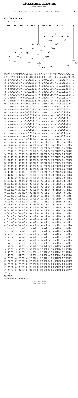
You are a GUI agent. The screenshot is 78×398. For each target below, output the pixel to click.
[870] (5, 130)
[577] (5, 110)
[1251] (5, 159)
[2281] (19, 240)
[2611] (45, 266)
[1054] (48, 142)
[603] (14, 112)
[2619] (5, 267)
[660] (52, 115)
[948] (39, 135)
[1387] (16, 169)
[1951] (63, 213)
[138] (39, 80)
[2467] (5, 255)
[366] (48, 95)
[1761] (63, 198)
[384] (33, 97)
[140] (45, 80)
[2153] (37, 230)
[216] (70, 85)
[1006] (12, 139)
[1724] (67, 195)
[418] (70, 98)
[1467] (30, 175)
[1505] (30, 178)
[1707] (5, 195)
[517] (27, 106)
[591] (48, 110)
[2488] (12, 257)
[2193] (45, 233)
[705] (52, 118)
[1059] (67, 142)
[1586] (48, 184)
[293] (30, 91)
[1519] (12, 180)
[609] (33, 112)
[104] (73, 77)
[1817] (59, 202)
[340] (36, 94)
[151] (8, 82)
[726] (48, 120)
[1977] (19, 216)
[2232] (48, 236)
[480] (52, 103)
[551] (63, 107)
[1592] (70, 184)
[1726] (5, 196)
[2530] (27, 260)
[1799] (63, 201)
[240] (5, 88)
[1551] (59, 181)
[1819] (67, 202)
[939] (11, 135)
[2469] (12, 255)
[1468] (34, 175)
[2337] (16, 245)
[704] (48, 118)
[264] (11, 89)
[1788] (23, 201)
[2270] (48, 239)
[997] (51, 138)
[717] (20, 120)
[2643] (23, 269)
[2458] (41, 254)
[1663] (52, 190)
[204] (33, 85)
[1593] (5, 186)
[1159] (16, 151)
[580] (14, 110)
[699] (33, 118)
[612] (42, 112)
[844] (64, 127)
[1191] (63, 153)
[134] (26, 80)
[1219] (27, 156)
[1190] (59, 153)
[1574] (5, 184)
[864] (57, 129)
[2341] (30, 245)
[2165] (12, 231)
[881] (39, 130)
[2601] (8, 266)
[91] (37, 77)
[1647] (63, 189)
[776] (63, 123)
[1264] (52, 159)
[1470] (41, 175)
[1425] (16, 172)
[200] (21, 85)
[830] (21, 127)
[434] (48, 100)
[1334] (30, 165)
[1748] (16, 198)
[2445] (63, 252)
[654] (33, 115)
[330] (5, 94)
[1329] (12, 165)
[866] (63, 129)
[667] (5, 117)
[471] (24, 103)
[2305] (37, 242)
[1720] (52, 195)
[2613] (52, 266)
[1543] (30, 181)
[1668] (70, 190)
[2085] (67, 224)
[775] (60, 123)
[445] (14, 101)
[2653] (59, 269)
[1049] (30, 142)
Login (63, 11)
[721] (32, 120)
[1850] (41, 205)
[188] (54, 83)
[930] (52, 133)
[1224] (45, 156)
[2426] (63, 251)
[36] (40, 74)
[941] (17, 135)
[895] (14, 132)
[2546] (16, 261)
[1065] (19, 144)
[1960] (27, 215)
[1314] (27, 163)
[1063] (12, 144)
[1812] (41, 202)
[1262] (45, 159)
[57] (22, 76)
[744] (33, 121)
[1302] (52, 162)
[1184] (37, 153)
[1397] (52, 169)
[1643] (48, 189)
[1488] (37, 177)
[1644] (52, 189)
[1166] (41, 151)
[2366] (52, 246)
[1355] (37, 166)
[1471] (45, 175)
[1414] (45, 171)
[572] (58, 109)
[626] (17, 114)
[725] (45, 120)
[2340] (27, 245)
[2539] (59, 260)
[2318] (16, 243)
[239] (73, 86)
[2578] (63, 263)
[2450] (12, 254)
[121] (55, 79)
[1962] (34, 215)
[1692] (19, 193)
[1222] (37, 156)
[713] (8, 120)
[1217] (19, 156)
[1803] (8, 202)
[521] (39, 106)
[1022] (70, 139)
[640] (60, 114)
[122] (58, 79)
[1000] (60, 138)
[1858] (70, 205)
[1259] (34, 159)
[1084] (19, 145)
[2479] (48, 255)
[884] (48, 130)
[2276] (70, 239)
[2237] (67, 236)
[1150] (52, 150)
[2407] (63, 249)
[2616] (63, 266)
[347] (58, 94)
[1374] (37, 168)
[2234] (56, 236)
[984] (11, 138)
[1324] (63, 163)
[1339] (48, 165)
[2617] (67, 266)
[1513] (59, 178)
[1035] (48, 141)
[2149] (23, 230)
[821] (63, 126)
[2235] (59, 236)
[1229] (63, 156)
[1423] (8, 172)
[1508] (41, 178)
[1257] (27, 159)
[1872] (52, 207)
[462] (66, 101)
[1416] (52, 171)
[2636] (67, 267)
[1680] (45, 192)
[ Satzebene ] (7, 276)
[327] (66, 92)
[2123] (67, 227)
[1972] (70, 215)
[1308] (5, 163)
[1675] (27, 192)
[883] (45, 130)
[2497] (45, 257)
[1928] (48, 212)
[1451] (41, 174)
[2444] (59, 252)
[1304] (59, 162)
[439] (64, 100)
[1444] (16, 174)
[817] (51, 126)
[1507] (37, 178)
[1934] (70, 212)
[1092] (48, 145)
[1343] (63, 165)
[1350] (19, 166)
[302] (58, 91)
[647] (11, 115)
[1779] (59, 199)
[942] (20, 135)
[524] (48, 106)
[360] (29, 95)
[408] (39, 98)
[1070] (37, 144)
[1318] (41, 163)
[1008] (19, 139)
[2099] (48, 225)
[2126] (8, 228)
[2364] (45, 246)
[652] (27, 115)
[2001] (37, 218)
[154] (18, 82)
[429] (33, 100)
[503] (54, 104)
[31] (27, 74)
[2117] (45, 227)
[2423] (52, 251)
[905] (45, 132)
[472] (27, 103)
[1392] (34, 169)
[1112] (52, 147)
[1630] (70, 187)
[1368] (16, 168)
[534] (11, 107)
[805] (14, 126)
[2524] (5, 260)
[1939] (19, 213)
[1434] (48, 172)
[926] (39, 133)
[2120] (56, 227)
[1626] (56, 187)
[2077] (37, 224)
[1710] (16, 195)
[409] (42, 98)
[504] (57, 104)
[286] (8, 91)
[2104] (67, 225)
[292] (27, 91)
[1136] (70, 148)
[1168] (48, 151)
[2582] (8, 264)
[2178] (59, 231)
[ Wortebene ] (7, 273)
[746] (39, 121)
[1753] (34, 198)
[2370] (67, 246)
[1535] (70, 180)
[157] (27, 82)
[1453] (48, 174)
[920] (21, 133)
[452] (36, 101)
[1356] (41, 166)
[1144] (30, 150)
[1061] (5, 144)
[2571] (37, 263)
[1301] (48, 162)
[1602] (37, 186)
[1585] (45, 184)
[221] (17, 86)
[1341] (56, 165)
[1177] (12, 153)
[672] (20, 117)
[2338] (19, 245)
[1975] (12, 216)
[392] (58, 97)
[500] (45, 104)
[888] (61, 130)
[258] (61, 88)
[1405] (12, 171)
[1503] (23, 178)
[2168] (23, 231)
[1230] (67, 156)
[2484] (67, 255)
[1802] (5, 202)
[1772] (34, 199)
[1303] (56, 162)
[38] (45, 74)
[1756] (45, 198)
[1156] (5, 151)
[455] (45, 101)
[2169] (27, 231)
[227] (36, 86)
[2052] (16, 222)
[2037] (30, 221)
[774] (57, 123)
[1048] (27, 142)
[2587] (27, 264)
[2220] (5, 236)
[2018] (30, 219)
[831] (24, 127)
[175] (14, 83)
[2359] (27, 246)
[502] (51, 104)
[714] (11, 120)
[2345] (45, 245)
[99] (57, 77)
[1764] (5, 199)
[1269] (70, 159)
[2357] (19, 246)
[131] (17, 80)
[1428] (27, 172)
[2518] (52, 258)
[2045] (59, 221)
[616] (55, 112)
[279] (57, 89)
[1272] (12, 160)
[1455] (56, 174)
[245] (21, 88)
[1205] (45, 154)
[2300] (19, 242)
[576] (70, 109)
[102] (66, 77)
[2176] (52, 231)
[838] (45, 127)
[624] (11, 114)
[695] (21, 118)
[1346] (5, 166)
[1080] (5, 145)
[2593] (48, 264)
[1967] (52, 215)
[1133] (59, 148)
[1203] (37, 154)
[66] (45, 76)
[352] (5, 95)
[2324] (37, 243)
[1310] (12, 163)
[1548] (48, 181)
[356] (17, 95)
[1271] (8, 160)
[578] (8, 110)
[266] (17, 89)
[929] (48, 133)
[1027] (19, 141)
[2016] (23, 219)
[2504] (70, 257)
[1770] (27, 199)
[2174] (45, 231)
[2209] (34, 234)
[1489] (41, 177)
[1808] (27, 202)
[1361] (59, 166)
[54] (14, 76)
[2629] (41, 267)
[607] (27, 112)
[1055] (52, 142)
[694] (18, 118)
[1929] (52, 212)
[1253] (12, 159)
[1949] (56, 213)
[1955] (8, 215)
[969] (33, 136)
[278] (54, 89)
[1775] (45, 199)
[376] (8, 97)
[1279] (37, 160)
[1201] (30, 154)
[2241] (12, 237)
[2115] (37, 227)
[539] (26, 107)
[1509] (45, 178)
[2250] (45, 237)
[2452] (19, 254)
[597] (66, 110)
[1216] (16, 156)
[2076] (34, 224)
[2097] (41, 225)
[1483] (19, 177)
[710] (67, 118)
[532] (5, 107)
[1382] (67, 168)
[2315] (5, 243)
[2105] (70, 225)
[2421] (45, 251)
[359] (26, 95)
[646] (8, 115)
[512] (11, 106)
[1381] (63, 168)
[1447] (27, 174)
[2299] (16, 242)
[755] (67, 121)
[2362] (37, 246)
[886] (55, 130)
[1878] (5, 208)
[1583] (37, 184)
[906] (48, 132)
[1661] (45, 190)
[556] (8, 109)
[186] (48, 83)
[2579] (67, 263)
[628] (23, 114)
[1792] (37, 201)
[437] (58, 100)
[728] (54, 120)
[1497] (70, 177)
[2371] (70, 246)
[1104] (23, 147)
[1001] (64, 138)
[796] (55, 124)
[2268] (41, 239)
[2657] (5, 270)
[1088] (34, 145)
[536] (17, 107)
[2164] (8, 231)
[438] (61, 100)
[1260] (37, 159)
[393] (61, 97)
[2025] (56, 219)
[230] (45, 86)
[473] (30, 103)
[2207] (27, 234)
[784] (18, 124)
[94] (45, 77)
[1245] (52, 157)
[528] (61, 106)
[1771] (30, 199)
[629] (26, 114)
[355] (14, 95)
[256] (55, 88)
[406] (32, 98)
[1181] (27, 153)
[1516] (70, 178)
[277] (51, 89)
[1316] (34, 163)
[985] (14, 138)
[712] (5, 120)
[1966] (48, 215)
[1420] (67, 171)
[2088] (8, 225)
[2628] (37, 267)
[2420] (41, 251)
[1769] (23, 199)
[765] (29, 123)
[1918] (12, 212)
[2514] (37, 258)
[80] (9, 77)
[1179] (19, 153)
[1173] (67, 151)
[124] (64, 79)
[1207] (52, 154)
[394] (64, 97)
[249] (33, 88)
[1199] (23, 154)
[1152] (59, 150)
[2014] (16, 219)
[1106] (30, 147)
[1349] (16, 166)
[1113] (56, 147)
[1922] (27, 212)
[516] (24, 106)
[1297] (34, 162)
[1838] (67, 204)
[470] (21, 103)
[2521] (63, 258)
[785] (21, 124)
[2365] (48, 246)
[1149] (48, 150)
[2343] (37, 245)
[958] (70, 135)
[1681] (48, 192)
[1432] (41, 172)
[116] (39, 79)
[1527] (41, 180)
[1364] (70, 166)
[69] (52, 76)
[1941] (27, 213)
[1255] (19, 159)
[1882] (19, 208)
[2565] (16, 263)
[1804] (12, 202)
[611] (39, 112)
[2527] (16, 260)
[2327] (48, 243)
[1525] (34, 180)
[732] (66, 120)
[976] (55, 136)
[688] (70, 117)
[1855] (59, 205)
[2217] (63, 234)
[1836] (59, 204)
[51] (7, 76)
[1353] (30, 166)
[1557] (12, 183)
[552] (66, 107)
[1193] (70, 153)
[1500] (12, 178)
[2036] (27, 221)
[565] (36, 109)
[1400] (63, 169)
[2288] (45, 240)
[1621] (37, 187)
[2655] (67, 269)
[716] (17, 120)
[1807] (23, 202)
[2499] (52, 257)
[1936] (8, 213)
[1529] (48, 180)
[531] (70, 106)
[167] (58, 82)
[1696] (34, 193)
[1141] (19, 150)
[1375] (41, 168)
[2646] (34, 269)
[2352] (70, 245)
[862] (51, 129)
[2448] (5, 254)
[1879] (8, 208)
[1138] (8, 150)
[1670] (8, 192)
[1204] (41, 154)
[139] (42, 80)
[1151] (56, 150)
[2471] (19, 255)
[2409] (70, 249)
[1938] (16, 213)
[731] (63, 120)
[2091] (19, 225)
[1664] (56, 190)
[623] (8, 114)
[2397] (27, 249)
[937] (5, 135)
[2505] (5, 258)
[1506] (34, 178)
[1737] (45, 196)
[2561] (70, 261)
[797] (58, 124)
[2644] (27, 269)
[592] (51, 110)
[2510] (23, 258)
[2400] (37, 249)
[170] (67, 82)
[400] (14, 98)
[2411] (8, 251)
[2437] (34, 252)
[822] (66, 126)
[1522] (23, 180)
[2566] (19, 263)
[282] (66, 89)
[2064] (59, 222)
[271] (32, 89)
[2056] (30, 222)
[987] (20, 138)
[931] (55, 133)
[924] (33, 133)
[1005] (8, 139)
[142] (51, 80)
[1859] (5, 207)
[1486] (30, 177)
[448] (23, 101)
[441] (70, 100)
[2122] (63, 227)
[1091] (45, 145)
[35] (37, 74)
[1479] (5, 177)
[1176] (8, 153)
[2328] (52, 243)
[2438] (37, 252)
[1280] (41, 160)
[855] (29, 129)
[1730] (19, 196)
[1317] (37, 163)
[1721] (56, 195)
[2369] (63, 246)
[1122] (19, 148)
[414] (57, 98)
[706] (55, 118)
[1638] (30, 189)
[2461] (52, 254)
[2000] (34, 218)
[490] (14, 104)
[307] (5, 92)
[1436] (56, 172)
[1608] (59, 186)
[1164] (34, 151)
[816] (48, 126)
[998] (54, 138)
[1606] (52, 186)
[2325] (41, 243)
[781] (8, 124)
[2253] (56, 237)
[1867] (34, 207)
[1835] (56, 204)
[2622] (16, 267)
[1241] (37, 157)
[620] (67, 112)
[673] (23, 117)
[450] (29, 101)
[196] (8, 85)
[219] (11, 86)
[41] (52, 74)
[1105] (27, 147)
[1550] (56, 181)
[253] (45, 88)
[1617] (23, 187)
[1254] (16, 159)
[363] (39, 95)
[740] (21, 121)
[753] (61, 121)
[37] (42, 74)
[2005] (52, 218)
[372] (66, 95)
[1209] (59, 154)
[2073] (23, 224)
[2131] (27, 228)
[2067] (70, 222)
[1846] (27, 205)
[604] (18, 112)
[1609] (63, 186)
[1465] (23, 175)
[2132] (30, 228)
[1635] (19, 189)
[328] (70, 92)
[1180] (23, 153)
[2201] (5, 234)
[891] (70, 130)
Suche (25, 11)
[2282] (23, 240)
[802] (5, 126)
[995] (45, 138)
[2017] (27, 219)
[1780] (63, 199)
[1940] (23, 213)
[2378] (27, 248)
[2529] (23, 260)
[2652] (56, 269)
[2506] (8, 258)
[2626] (30, 267)
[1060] (70, 142)
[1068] (30, 144)
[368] (54, 95)
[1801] (70, 201)
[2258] (5, 239)
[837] (42, 127)
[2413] (16, 251)
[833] (30, 127)
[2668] (45, 270)
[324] (57, 92)
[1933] (67, 212)
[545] (45, 107)
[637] (51, 114)
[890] (67, 130)
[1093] (52, 145)
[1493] (56, 177)
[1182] (30, 153)
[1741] (59, 196)
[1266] (59, 159)
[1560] (23, 183)
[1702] (56, 193)
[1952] (67, 213)
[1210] (63, 154)
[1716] (37, 195)
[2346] (48, 245)
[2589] (34, 264)
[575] (67, 109)
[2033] (16, 221)
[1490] (45, 177)
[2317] (12, 243)
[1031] (34, 141)
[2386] (56, 248)
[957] (66, 135)
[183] (39, 83)
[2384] (48, 248)
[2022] (45, 219)
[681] (48, 117)
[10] (43, 73)
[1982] (37, 216)
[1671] (12, 192)
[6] (35, 73)
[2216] (59, 234)
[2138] (52, 228)
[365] (45, 95)
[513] (14, 106)
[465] (5, 103)
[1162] (27, 151)
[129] (11, 80)
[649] (18, 115)
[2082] (56, 224)
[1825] (19, 204)
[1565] (41, 183)
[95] (47, 77)
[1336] (37, 165)
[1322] (56, 163)
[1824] (16, 204)
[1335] (34, 165)
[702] (42, 118)
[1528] (45, 180)
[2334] (5, 245)
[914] (73, 132)
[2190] (34, 233)
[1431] (37, 172)
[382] (27, 97)
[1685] (63, 192)
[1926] (41, 212)
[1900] (16, 210)
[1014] (41, 139)
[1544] (34, 181)
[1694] (27, 193)
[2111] (23, 227)
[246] (24, 88)
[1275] (23, 160)
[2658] (8, 270)
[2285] (34, 240)
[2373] (8, 248)
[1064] (16, 144)
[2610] (41, 266)
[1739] (52, 196)
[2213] (48, 234)
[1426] (19, 172)
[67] (47, 76)
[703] (45, 118)
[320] (45, 92)
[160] (36, 82)
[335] (21, 94)
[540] (29, 107)
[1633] (12, 189)
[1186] (45, 153)
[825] (5, 127)
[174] (11, 83)
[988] (23, 138)
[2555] (48, 261)
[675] (29, 117)
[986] (17, 138)
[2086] (70, 224)
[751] (55, 121)
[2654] (63, 269)
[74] (65, 76)
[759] (11, 123)
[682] (51, 117)
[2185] (16, 233)
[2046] (63, 221)
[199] (18, 85)
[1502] (19, 178)
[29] (22, 74)
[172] (5, 83)
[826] (8, 127)
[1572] (67, 183)
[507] (66, 104)
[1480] (8, 177)
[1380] (59, 168)
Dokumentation (39, 11)
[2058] (37, 222)
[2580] (70, 263)
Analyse (31, 11)
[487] (5, 104)
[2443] (56, 252)
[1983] (41, 216)
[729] (57, 120)
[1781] (67, 199)
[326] (63, 92)
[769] (42, 123)
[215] (67, 85)
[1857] (67, 205)
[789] (33, 124)
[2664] (30, 270)
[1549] (52, 181)
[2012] (8, 219)
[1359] (52, 166)
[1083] (16, 145)
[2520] (59, 258)
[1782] (70, 199)
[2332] (67, 243)
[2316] (8, 243)
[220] (14, 86)
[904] (42, 132)
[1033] (41, 141)
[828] (14, 127)
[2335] (8, 245)
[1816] (56, 202)
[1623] (45, 187)
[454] (42, 101)
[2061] (48, 222)
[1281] (45, 160)
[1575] (8, 184)
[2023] (48, 219)
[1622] (41, 187)
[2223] (16, 236)
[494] (26, 104)
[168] (61, 82)
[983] (8, 138)
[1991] (70, 216)
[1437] (59, 172)
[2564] (12, 263)
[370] (60, 95)
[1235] (16, 157)
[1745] (5, 198)
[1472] (48, 175)
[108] (14, 79)
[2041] (45, 221)
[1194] (5, 154)
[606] (24, 112)
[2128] (16, 228)
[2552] (37, 261)
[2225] (23, 236)
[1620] (34, 187)
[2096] (37, 225)
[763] (23, 123)
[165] (52, 82)
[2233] (52, 236)
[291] (24, 91)
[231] (48, 86)
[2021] (41, 219)
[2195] (52, 233)
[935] (67, 133)
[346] (55, 94)
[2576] (56, 263)
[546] (48, 107)
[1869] (41, 207)
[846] (70, 127)
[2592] (45, 264)
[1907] (41, 210)
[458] (54, 101)
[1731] (23, 196)
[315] (29, 92)
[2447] (70, 252)
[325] (60, 92)
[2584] (16, 264)
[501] (48, 104)
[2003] (45, 218)
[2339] (23, 245)
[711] (70, 118)
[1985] (48, 216)
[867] (66, 129)
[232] (51, 86)
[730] (60, 120)
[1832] (45, 204)
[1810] (34, 202)
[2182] (5, 233)
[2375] (16, 248)
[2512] (30, 258)
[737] (11, 121)
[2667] (41, 270)
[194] (73, 83)
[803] (8, 126)
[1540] (19, 181)
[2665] (34, 270)
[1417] (56, 171)
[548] (54, 107)
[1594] (8, 186)
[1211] (67, 154)
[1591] (67, 184)
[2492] (27, 257)
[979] (64, 136)
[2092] (23, 225)
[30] (25, 74)
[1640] (37, 189)
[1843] (16, 205)
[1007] (16, 139)
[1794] (45, 201)
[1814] (48, 202)
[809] (26, 126)
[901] (32, 132)
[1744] (70, 196)
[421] (8, 100)
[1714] (30, 195)
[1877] (70, 207)
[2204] (16, 234)
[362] (36, 95)
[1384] (5, 169)
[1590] (63, 184)
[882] (42, 130)
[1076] (59, 144)
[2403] (48, 249)
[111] (24, 79)
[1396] (48, 169)
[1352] (27, 166)
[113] (30, 79)
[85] (22, 77)
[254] (48, 88)
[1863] (19, 207)
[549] (57, 107)
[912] (66, 132)
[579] (11, 110)
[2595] (56, 264)
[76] (70, 76)
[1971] (67, 215)
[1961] (30, 215)
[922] (27, 133)
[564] (33, 109)
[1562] (30, 183)
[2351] (67, 245)
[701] (39, 118)
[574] (64, 109)
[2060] (45, 222)
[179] (26, 83)
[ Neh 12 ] (6, 272)
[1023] (5, 141)
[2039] (37, 221)
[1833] (48, 204)
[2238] (70, 236)
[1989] (63, 216)
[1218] (23, 156)
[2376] (19, 248)
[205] (36, 85)
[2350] (63, 245)
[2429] (5, 252)
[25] (12, 74)
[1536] (5, 181)
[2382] (41, 248)
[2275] (67, 239)
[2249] (41, 237)
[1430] (34, 172)
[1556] (8, 183)
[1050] (34, 142)
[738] (14, 121)
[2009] (67, 218)
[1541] (23, 181)
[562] (27, 109)
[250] (36, 88)
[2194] (48, 233)
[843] (61, 127)
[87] (27, 77)
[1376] (45, 168)
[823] (70, 126)
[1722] (59, 195)
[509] (73, 104)
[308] (8, 92)
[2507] (12, 258)
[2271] (52, 239)
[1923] (30, 212)
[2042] (48, 221)
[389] (48, 97)
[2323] (34, 243)
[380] (21, 97)
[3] (29, 73)
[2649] (45, 269)
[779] (73, 123)
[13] (51, 73)
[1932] (63, 212)
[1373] (34, 168)
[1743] (67, 196)
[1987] (56, 216)
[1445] (19, 174)
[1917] (8, 212)
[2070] (12, 224)
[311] (17, 92)
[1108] (37, 147)
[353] (8, 95)
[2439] (41, 252)
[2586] (23, 264)
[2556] (52, 261)
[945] (29, 135)
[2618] (70, 266)
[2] (27, 73)
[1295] (27, 162)
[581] (17, 110)
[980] (67, 136)
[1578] (19, 184)
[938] (8, 135)
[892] (5, 132)
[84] (19, 77)
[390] (52, 97)
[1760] (59, 198)
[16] (59, 73)
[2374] (12, 248)
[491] (17, 104)
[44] (60, 74)
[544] (42, 107)
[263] (8, 89)
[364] (42, 95)
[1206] (48, 154)
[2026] (59, 219)
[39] (47, 74)
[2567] (23, 263)
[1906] (37, 210)
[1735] (37, 196)
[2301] (23, 242)
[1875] (63, 207)
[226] (32, 86)
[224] (26, 86)
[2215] (56, 234)
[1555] (5, 183)
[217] (5, 86)
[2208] (30, 234)
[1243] (45, 157)
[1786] (16, 201)
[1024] (8, 141)
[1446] (23, 174)
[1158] (12, 151)
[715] (14, 120)
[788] (30, 124)
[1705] (67, 193)
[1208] (56, 154)
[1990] (67, 216)
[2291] (56, 240)
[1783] (5, 201)
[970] (36, 136)
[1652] (12, 190)
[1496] (67, 177)
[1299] (41, 162)
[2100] (52, 225)
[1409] (27, 171)
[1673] (19, 192)
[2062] (52, 222)
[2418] (34, 251)
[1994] (12, 218)
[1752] (30, 198)
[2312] (63, 242)
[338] (30, 94)
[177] (20, 83)
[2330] (59, 243)
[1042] (5, 142)
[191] (63, 83)
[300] (52, 91)
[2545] (12, 261)
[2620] (8, 267)
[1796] (52, 201)
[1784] (8, 201)
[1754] (37, 198)
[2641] (16, 269)
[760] (14, 123)
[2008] (63, 218)
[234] (57, 86)
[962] (11, 136)
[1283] (52, 160)
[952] (51, 135)
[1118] (5, 148)
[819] (57, 126)
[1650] (5, 190)
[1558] (16, 183)
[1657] (30, 190)
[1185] (41, 153)
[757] (5, 123)
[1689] (8, 193)
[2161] (67, 230)
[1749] (19, 198)
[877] (27, 130)
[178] (23, 83)
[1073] (48, 144)
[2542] (70, 260)
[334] (18, 94)
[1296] (30, 162)
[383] (30, 97)
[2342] (34, 245)
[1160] (19, 151)
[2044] (56, 221)
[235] (60, 86)
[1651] (8, 190)
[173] (8, 83)
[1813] (45, 202)
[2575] (52, 263)
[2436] (30, 252)
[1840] (5, 205)
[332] (11, 94)
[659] (48, 115)
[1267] (63, 159)
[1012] (34, 139)
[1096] (63, 145)
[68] (50, 76)
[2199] (67, 233)
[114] (33, 79)
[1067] (27, 144)
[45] (63, 74)
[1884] (27, 208)
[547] (51, 107)
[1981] (34, 216)
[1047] (23, 142)
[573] (61, 109)
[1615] (16, 187)
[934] (64, 133)
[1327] (5, 165)
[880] (36, 130)
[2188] (27, 233)
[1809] (30, 202)
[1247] (59, 157)
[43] (57, 74)
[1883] (23, 208)
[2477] (41, 255)
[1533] (63, 180)
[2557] (56, 261)
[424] (18, 100)
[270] (29, 89)
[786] (24, 124)
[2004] (48, 218)
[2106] (5, 227)
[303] (61, 91)
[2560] (67, 261)
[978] (61, 136)
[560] (21, 109)
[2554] (45, 261)
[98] (55, 77)
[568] (45, 109)
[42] (55, 74)
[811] (32, 126)
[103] (70, 77)
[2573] (45, 263)
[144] (57, 80)
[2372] (5, 248)
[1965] (45, 215)
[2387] (59, 248)
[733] (70, 120)
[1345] (70, 165)
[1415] (48, 171)
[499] (42, 104)
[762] (20, 123)
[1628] (63, 187)
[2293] (63, 240)
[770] (45, 123)
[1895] (67, 208)
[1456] (59, 174)
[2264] (27, 239)
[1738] (48, 196)
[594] (57, 110)
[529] (64, 106)
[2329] (56, 243)
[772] (51, 123)
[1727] (8, 196)
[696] (24, 118)
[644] (73, 114)
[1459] (70, 174)
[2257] (70, 237)
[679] (42, 117)
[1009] (23, 139)
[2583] (12, 264)
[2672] (59, 270)
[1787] (19, 201)
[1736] (41, 196)
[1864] (23, 207)
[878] (30, 130)
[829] (18, 127)
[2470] (16, 255)
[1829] (34, 204)
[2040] (41, 221)
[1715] (34, 195)
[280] (60, 89)
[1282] (48, 160)
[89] (32, 77)
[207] (42, 85)
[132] (20, 80)
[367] (51, 95)
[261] (70, 88)
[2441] (48, 252)
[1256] (23, 159)
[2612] (48, 266)
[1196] (12, 154)
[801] (70, 124)
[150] (5, 82)
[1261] (41, 159)
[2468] (8, 255)
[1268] (67, 159)
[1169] (52, 151)
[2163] (5, 231)
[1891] (52, 208)
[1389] (23, 169)
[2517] (48, 258)
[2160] (63, 230)
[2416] (27, 251)
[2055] (27, 222)
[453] (39, 101)
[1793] (41, 201)
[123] (61, 79)
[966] (24, 136)
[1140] (16, 150)
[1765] (8, 199)
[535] (14, 107)
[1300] (45, 162)
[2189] (30, 233)
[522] (42, 106)
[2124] (70, 227)
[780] (5, 124)
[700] (36, 118)
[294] (33, 91)
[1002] (68, 138)
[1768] (19, 199)
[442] (5, 101)
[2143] (70, 228)
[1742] (63, 196)
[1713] (27, 195)
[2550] (30, 261)
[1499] (8, 178)
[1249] (67, 157)
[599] (73, 110)
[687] (66, 117)
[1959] (23, 215)
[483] (61, 103)
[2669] (48, 270)
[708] (61, 118)
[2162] (70, 230)
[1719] (48, 195)
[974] (48, 136)
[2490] (19, 257)
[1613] (8, 187)
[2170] (30, 231)
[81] (12, 77)
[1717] (41, 195)
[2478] (45, 255)
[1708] (8, 195)
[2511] (27, 258)
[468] (14, 103)
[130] (14, 80)
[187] (51, 83)
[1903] (27, 210)
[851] (17, 129)
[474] (33, 103)
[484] (64, 103)
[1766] (12, 199)
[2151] (30, 230)
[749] (48, 121)
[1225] (48, 156)
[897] (20, 132)
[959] (73, 135)
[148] (70, 80)
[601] (8, 112)
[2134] (37, 228)
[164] (48, 82)
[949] (42, 135)
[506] (63, 104)
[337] (27, 94)
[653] (30, 115)
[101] (63, 77)
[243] (14, 88)
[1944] (37, 213)
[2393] (12, 249)
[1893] (59, 208)
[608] (30, 112)
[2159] (59, 230)
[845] (67, 127)
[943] (23, 135)
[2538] (56, 260)
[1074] (52, 144)
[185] (45, 83)
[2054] (23, 222)
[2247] (34, 237)
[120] (52, 79)
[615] (52, 112)
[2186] (19, 233)
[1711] (19, 195)
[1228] (59, 156)
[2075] (30, 224)
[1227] (56, 156)
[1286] (63, 160)
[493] (23, 104)
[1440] (70, 172)
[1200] (27, 154)
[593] (54, 110)
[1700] (48, 193)
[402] (20, 98)
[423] (14, 100)
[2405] (56, 249)
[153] (14, 82)
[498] (39, 104)
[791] (39, 124)
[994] (42, 138)
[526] (55, 106)
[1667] (67, 190)
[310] (14, 92)
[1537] (8, 181)
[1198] (19, 154)
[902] (36, 132)
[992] (36, 138)
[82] (14, 77)
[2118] (48, 227)
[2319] (19, 243)
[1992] (5, 218)
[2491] (23, 257)
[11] (46, 73)
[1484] (23, 177)
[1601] (34, 186)
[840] (52, 127)
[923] (30, 133)
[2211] (41, 234)
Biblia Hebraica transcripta (39, 3)
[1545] (37, 181)
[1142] (23, 150)
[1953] (70, 213)
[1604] (45, 186)
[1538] (12, 181)
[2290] (52, 240)
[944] (26, 135)
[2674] (67, 270)
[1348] (12, 166)
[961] (8, 136)
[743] (30, 121)
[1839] (70, 204)
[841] (55, 127)
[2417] (30, 251)
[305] (67, 91)
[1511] (52, 178)
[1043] (8, 142)
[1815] (52, 202)
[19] (66, 73)
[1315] (30, 163)
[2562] (5, 263)
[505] (60, 104)
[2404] (52, 249)
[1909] (48, 210)
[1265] (56, 159)
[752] (58, 121)
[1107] (34, 147)
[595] (60, 110)
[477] (42, 103)
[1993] (8, 218)
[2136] (45, 228)
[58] (25, 76)
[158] (30, 82)
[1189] (56, 153)
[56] (19, 76)
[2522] (67, 258)
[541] (32, 107)
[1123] (23, 148)
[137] (36, 80)
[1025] (12, 141)
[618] (61, 112)
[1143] (27, 150)
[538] (23, 107)
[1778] (56, 199)
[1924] (34, 212)
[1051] (37, 142)
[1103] (19, 147)
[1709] (12, 195)
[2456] (34, 254)
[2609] (37, 266)
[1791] (34, 201)
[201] (24, 85)
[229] (42, 86)
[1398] (56, 169)
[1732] (27, 196)
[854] (26, 129)
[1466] (27, 175)
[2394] (16, 249)
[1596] (16, 186)
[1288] (70, 160)
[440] (67, 100)
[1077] (63, 144)
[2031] (8, 221)
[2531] (30, 260)
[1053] (45, 142)
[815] (45, 126)
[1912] (59, 210)
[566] (39, 109)
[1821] (5, 204)
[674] (26, 117)
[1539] (16, 181)
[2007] (59, 218)
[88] (30, 77)
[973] (45, 136)
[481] (55, 103)
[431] (39, 100)
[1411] (34, 171)
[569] (48, 109)
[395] (67, 97)
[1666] (63, 190)
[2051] (12, 222)
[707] (58, 118)
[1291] (12, 162)
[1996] (19, 218)
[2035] (23, 221)
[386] (39, 97)
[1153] (63, 150)
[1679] (41, 192)
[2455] (30, 254)
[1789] (27, 201)
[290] (21, 91)
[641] (63, 114)
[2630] (45, 267)
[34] (35, 74)
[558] (14, 109)
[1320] (48, 163)
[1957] (16, 215)
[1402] (70, 169)
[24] (9, 74)
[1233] (8, 157)
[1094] (56, 145)
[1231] (70, 156)
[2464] (63, 254)
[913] (70, 132)
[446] (17, 101)
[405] (29, 98)
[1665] (59, 190)
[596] (63, 110)
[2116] (41, 227)
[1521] (19, 180)
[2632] (52, 267)
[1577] (16, 184)
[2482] (59, 255)
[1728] (12, 196)
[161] (39, 82)
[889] (64, 130)
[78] (4, 77)
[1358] (48, 166)
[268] (23, 89)
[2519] (56, 258)
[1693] (23, 193)
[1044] (12, 142)
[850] (14, 129)
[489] (11, 104)
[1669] (5, 192)
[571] (55, 109)
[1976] (16, 216)
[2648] (41, 269)
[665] (67, 115)
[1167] (45, 151)
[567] (42, 109)
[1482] (16, 177)
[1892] (56, 208)
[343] (45, 94)
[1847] (30, 205)
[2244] (23, 237)
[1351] (23, 166)
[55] (17, 76)
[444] (11, 101)
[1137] (5, 150)
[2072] (19, 224)
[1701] (52, 193)
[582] (20, 110)
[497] (36, 104)
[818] (54, 126)
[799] (64, 124)
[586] (32, 110)
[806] (17, 126)
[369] (57, 95)
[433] (45, 100)
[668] (8, 117)
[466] (8, 103)
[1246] (56, 157)
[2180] (67, 231)
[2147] (16, 230)
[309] (11, 92)
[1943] (34, 213)
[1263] (48, 159)
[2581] (5, 264)
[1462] (12, 175)
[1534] (67, 180)
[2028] (67, 219)
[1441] (5, 174)
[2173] (41, 231)
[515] (21, 106)
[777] (66, 123)
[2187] (23, 233)
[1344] (67, 165)
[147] (66, 80)
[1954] (5, 215)
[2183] (8, 233)
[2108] (12, 227)
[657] (42, 115)
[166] (55, 82)
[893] (8, 132)
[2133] (34, 228)
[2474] (30, 255)
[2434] (23, 252)
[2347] (52, 245)
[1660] (41, 190)
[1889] (45, 208)
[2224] (19, 236)
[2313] (67, 242)
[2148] (19, 230)
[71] (57, 76)
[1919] (16, 212)
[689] (73, 117)
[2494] (34, 257)
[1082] (12, 145)
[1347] (8, 166)
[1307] (70, 162)
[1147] (41, 150)
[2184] (12, 233)
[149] (73, 80)
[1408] (23, 171)
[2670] (52, 270)
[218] (8, 86)
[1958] (19, 215)
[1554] (70, 181)
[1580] (27, 184)
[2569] (30, 263)
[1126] (34, 148)
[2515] (41, 258)
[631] (32, 114)
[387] (42, 97)
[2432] (16, 252)
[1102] (16, 147)
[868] (70, 129)
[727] (51, 120)
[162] (42, 82)
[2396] (23, 249)
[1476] (63, 175)
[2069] (8, 224)
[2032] (12, 221)
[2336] (12, 245)
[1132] (56, 148)
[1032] (37, 141)
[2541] (67, 260)
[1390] (27, 169)
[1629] (67, 187)
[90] (35, 77)
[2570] (34, 263)
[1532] (59, 180)
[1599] (27, 186)
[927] (42, 133)
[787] (27, 124)
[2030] (5, 221)
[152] (11, 82)
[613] (45, 112)
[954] (57, 135)
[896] (17, 132)
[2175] (48, 231)
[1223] (41, 156)
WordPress (38, 283)
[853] (23, 129)
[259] (64, 88)
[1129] (45, 148)
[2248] (37, 237)
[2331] (63, 243)
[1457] (63, 174)
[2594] (52, 264)
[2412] (12, 251)
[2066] (67, 222)
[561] (24, 109)
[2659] (12, 270)
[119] (48, 79)
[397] (5, 98)
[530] (67, 106)
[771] (48, 123)
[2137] (48, 228)
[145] (60, 80)
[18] (64, 73)
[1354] (34, 166)
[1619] (30, 187)
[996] (48, 138)
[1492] (52, 177)
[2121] (59, 227)
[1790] (30, 201)
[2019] (34, 219)
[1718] (45, 195)
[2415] (23, 251)
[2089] (12, 225)
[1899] (12, 210)
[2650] (48, 269)
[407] (36, 98)
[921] (24, 133)
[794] (48, 124)
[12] (49, 73)
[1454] (52, 174)
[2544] (8, 261)
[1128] (41, 148)
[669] (11, 117)
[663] (61, 115)
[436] (55, 100)
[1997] (23, 218)
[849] (11, 129)
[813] (39, 126)
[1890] (48, 208)
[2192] (41, 233)
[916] (8, 133)
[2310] (56, 242)
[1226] (52, 156)
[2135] (41, 228)
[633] (39, 114)
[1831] (41, 204)
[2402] (45, 249)
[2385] (52, 248)
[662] (58, 115)
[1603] (41, 186)
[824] (73, 126)
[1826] (23, 204)
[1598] (23, 186)
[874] (18, 130)
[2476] (37, 255)
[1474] (56, 175)
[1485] (27, 177)
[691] (8, 118)
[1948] (52, 213)
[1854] (56, 205)
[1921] (23, 212)
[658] (45, 115)
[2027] (63, 219)
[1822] (8, 204)
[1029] (27, 141)
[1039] (63, 141)
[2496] (41, 257)
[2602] (12, 266)
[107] (11, 79)
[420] (5, 100)
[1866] (30, 207)
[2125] (5, 228)
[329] (73, 92)
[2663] (27, 270)
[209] (48, 85)
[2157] (52, 230)
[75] (68, 76)
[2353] (5, 246)
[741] (24, 121)
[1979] (27, 216)
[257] (58, 88)
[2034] (19, 221)
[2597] (63, 264)
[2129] (19, 228)
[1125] (30, 148)
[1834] (52, 204)
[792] (42, 124)
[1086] (27, 145)
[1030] (30, 141)
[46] (65, 74)
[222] (20, 86)
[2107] (8, 227)
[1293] (19, 162)
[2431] (12, 252)
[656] (39, 115)
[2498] (48, 257)
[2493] (30, 257)
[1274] (19, 160)
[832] (27, 127)
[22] (4, 74)
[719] (26, 120)
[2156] (48, 230)
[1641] (41, 189)
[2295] (70, 240)
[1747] (12, 198)
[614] (48, 112)
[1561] (27, 183)
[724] (42, 120)
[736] (8, 121)
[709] (64, 118)
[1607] (56, 186)
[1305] (63, 162)
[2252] (52, 237)
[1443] (12, 174)
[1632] (8, 189)
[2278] (8, 240)
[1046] (19, 142)
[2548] (23, 261)
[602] (11, 112)
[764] (26, 123)
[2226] (27, 236)
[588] (39, 110)
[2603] (16, 266)
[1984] (45, 216)
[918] (14, 133)
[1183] (34, 153)
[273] (39, 89)
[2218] (67, 234)
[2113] (30, 227)
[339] (33, 94)
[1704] (63, 193)
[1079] (70, 144)
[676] (32, 117)
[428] (30, 100)
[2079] (45, 224)
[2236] (63, 236)
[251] (39, 88)
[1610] (67, 186)
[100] (60, 77)
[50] (4, 76)
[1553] (67, 181)
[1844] (19, 205)
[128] (8, 80)
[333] (14, 94)
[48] (70, 74)
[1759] (56, 198)
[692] (11, 118)
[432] (42, 100)
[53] (12, 76)
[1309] (8, 163)
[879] (33, 130)
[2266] (34, 239)
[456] (48, 101)
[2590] (37, 264)
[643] (70, 114)
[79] (7, 77)
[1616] (19, 187)
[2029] (70, 219)
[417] (66, 98)
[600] (5, 112)
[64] (40, 76)
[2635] (63, 267)
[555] (5, 109)
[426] (24, 100)
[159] (33, 82)
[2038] (34, 221)
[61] (32, 76)
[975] (52, 136)
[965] (21, 136)
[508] (70, 104)
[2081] (52, 224)
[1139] (12, 150)
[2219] (70, 234)
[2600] (5, 266)
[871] (8, 130)
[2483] (63, 255)
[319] (42, 92)
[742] (27, 121)
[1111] (48, 147)
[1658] (34, 190)
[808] (23, 126)
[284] (73, 89)
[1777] (52, 199)
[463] (70, 101)
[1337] (41, 165)
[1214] (8, 156)
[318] (39, 92)
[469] (18, 103)
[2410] (5, 251)
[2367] (56, 246)
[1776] (48, 199)
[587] (36, 110)
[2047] (67, 221)
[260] (67, 88)
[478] (45, 103)
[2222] (12, 236)
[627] (20, 114)
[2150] (27, 230)
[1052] (41, 142)
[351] (70, 94)
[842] (58, 127)
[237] (66, 86)
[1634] (16, 189)
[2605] (23, 266)
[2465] (67, 254)
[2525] (8, 260)
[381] (24, 97)
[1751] (27, 198)
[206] (39, 85)
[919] (18, 133)
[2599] (70, 264)
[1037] (56, 141)
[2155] (45, 230)
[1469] (37, 175)
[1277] (30, 160)
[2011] (5, 219)
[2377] (23, 248)
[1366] (8, 168)
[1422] (5, 172)
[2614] (56, 266)
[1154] (67, 150)
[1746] (8, 198)
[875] (21, 130)
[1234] (12, 157)
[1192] (67, 153)
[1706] (70, 193)
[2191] (37, 233)
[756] (70, 121)
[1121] (16, 148)
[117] (42, 79)
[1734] (34, 196)
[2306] (41, 242)
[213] (61, 85)
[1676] (30, 192)
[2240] (8, 237)
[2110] (19, 227)
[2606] (27, 266)
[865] (60, 129)
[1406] (16, 171)
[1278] (34, 160)
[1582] (34, 184)
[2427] (67, 251)
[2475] (34, 255)
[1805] (16, 202)
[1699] (45, 193)
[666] (70, 115)
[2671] (56, 270)
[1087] (30, 145)
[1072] (45, 144)
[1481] (12, 177)
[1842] (12, 205)
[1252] (8, 159)
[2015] (19, 219)
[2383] (45, 248)
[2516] (45, 258)
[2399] (34, 249)
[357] (20, 95)
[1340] (52, 165)
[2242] (16, 237)
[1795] (48, 201)
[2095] (34, 225)
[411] (48, 98)
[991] (32, 138)
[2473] (27, 255)
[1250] (70, 157)
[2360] (30, 246)
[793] (45, 124)
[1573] (70, 183)
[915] (5, 133)
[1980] (30, 216)
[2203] (12, 234)
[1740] (56, 196)
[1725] (70, 195)
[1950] (59, 213)
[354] (11, 95)
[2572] (41, 263)
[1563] (34, 183)
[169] (64, 82)
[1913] (63, 210)
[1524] (30, 180)
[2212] (45, 234)
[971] (39, 136)
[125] (67, 79)
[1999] (30, 218)
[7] (37, 73)
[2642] (19, 269)
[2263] (23, 239)
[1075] (56, 144)
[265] (14, 89)
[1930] (56, 212)
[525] (52, 106)
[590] (45, 110)
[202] (27, 85)
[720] (29, 120)
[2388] (63, 248)
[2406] (59, 249)
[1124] (27, 148)
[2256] (67, 237)
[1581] (30, 184)
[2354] (8, 246)
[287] (11, 91)
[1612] (5, 187)
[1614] (12, 187)
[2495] (37, 257)
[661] (55, 115)
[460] (60, 101)
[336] (24, 94)
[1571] (63, 183)
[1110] (45, 147)
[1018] (56, 139)
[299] (48, 91)
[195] (5, 85)
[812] (36, 126)
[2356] (16, 246)
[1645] (56, 189)
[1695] (30, 193)
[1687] (70, 192)
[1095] (59, 145)
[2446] (67, 252)
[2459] (45, 254)
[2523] (70, 258)
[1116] (67, 147)
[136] (32, 80)
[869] (73, 129)
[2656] (70, 269)
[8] (39, 73)
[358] (23, 95)
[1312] (19, 163)
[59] (27, 76)
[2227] (30, 236)
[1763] (70, 198)
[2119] (52, 227)
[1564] (37, 183)
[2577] (59, 263)
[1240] (34, 157)
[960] (5, 136)
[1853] (52, 205)
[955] (60, 135)
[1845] (23, 205)
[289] (18, 91)
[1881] (16, 208)
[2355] (12, 246)
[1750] (23, 198)
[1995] (16, 218)
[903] (39, 132)
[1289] (5, 162)
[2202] (8, 234)
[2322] (30, 243)
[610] (36, 112)
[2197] (59, 233)
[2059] (41, 222)
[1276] (27, 160)
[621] (70, 112)
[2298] (12, 242)
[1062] (8, 144)
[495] (29, 104)
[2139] (56, 228)
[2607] (30, 266)
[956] (63, 135)
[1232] (5, 157)
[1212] (70, 154)
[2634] (59, 267)
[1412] (37, 171)
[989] (26, 138)
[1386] (12, 169)
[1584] (41, 184)
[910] (60, 132)
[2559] (63, 261)
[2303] (30, 242)
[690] (5, 118)
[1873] (56, 207)
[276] (48, 89)
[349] (64, 94)
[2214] (52, 234)
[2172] (37, 231)
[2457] (37, 254)
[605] (21, 112)
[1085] (23, 145)
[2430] (8, 252)
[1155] (70, 150)
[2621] (12, 267)
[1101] (12, 147)
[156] (24, 82)
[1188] (52, 153)
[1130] (48, 148)
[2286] (37, 240)
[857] (36, 129)
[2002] (41, 218)
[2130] (23, 228)
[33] (32, 74)
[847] (5, 129)
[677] (36, 117)
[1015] (45, 139)
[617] (58, 112)
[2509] (19, 258)
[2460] (48, 254)
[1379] (56, 168)
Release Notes (49, 11)
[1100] (8, 147)
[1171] (59, 151)
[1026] (16, 141)
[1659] (37, 190)
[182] (36, 83)
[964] (18, 136)
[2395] (19, 249)
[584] (26, 110)
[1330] (16, 165)
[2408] (67, 249)
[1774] (41, 199)
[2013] (12, 219)
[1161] (23, 151)
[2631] (48, 267)
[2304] (34, 242)
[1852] (48, 205)
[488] (8, 104)
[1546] (41, 181)
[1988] (59, 216)
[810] (29, 126)
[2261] (16, 239)
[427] (27, 100)
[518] (30, 106)
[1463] (16, 175)
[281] (63, 89)
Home (15, 11)
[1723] (63, 195)
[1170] (56, 151)
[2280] (16, 240)
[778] (70, 123)
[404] (26, 98)
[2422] (48, 251)
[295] (36, 91)
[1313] (23, 163)
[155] (21, 82)
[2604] (19, 266)
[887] (58, 130)
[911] (63, 132)
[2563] (8, 263)
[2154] (41, 230)
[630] (29, 114)
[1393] (37, 169)
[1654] (19, 190)
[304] (64, 91)
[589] (42, 110)
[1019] (59, 139)
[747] (42, 121)
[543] (39, 107)
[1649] (70, 189)
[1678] (37, 192)
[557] (11, 109)
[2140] (59, 228)
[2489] (16, 257)
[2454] (27, 254)
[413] (54, 98)
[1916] (5, 212)
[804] (11, 126)
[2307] (45, 242)
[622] (5, 114)
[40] (50, 74)
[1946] (45, 213)
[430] (36, 100)
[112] (27, 79)
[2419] (37, 251)
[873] (14, 130)
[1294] (23, 162)
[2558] (59, 261)
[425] (21, 100)
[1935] (5, 213)
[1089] (37, 145)
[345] (52, 94)
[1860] (8, 207)
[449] (26, 101)
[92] (40, 77)
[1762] (67, 198)
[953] (54, 135)
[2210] (37, 234)
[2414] (19, 251)
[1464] (19, 175)
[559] (18, 109)
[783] (14, 124)
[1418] (59, 171)
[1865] (27, 207)
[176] (17, 83)
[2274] (63, 239)
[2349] (59, 245)
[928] (45, 133)
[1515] (67, 178)
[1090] (41, 145)
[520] (36, 106)
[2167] (19, 231)
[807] (20, 126)
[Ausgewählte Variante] (9, 73)
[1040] (67, 141)
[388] (45, 97)
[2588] (30, 264)
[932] (58, 133)
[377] (11, 97)
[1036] (52, 141)
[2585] (19, 264)
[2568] (27, 263)
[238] (70, 86)
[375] (5, 97)
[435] (52, 100)
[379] (18, 97)
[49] (73, 74)
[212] (58, 85)
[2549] (27, 261)
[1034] (45, 141)
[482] (58, 103)
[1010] (27, 139)
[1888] (41, 208)
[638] (54, 114)
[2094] (30, 225)
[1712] (23, 195)
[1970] (63, 215)
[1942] (30, 213)
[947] (36, 135)
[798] (61, 124)
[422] (11, 100)
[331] (8, 94)
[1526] (37, 180)
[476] (39, 103)
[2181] (70, 231)
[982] (5, 138)
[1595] (12, 186)
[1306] (67, 162)
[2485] (70, 255)
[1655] (23, 190)
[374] (73, 95)
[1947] (48, 213)
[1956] (12, 215)
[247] (27, 88)
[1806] (19, 202)
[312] (20, 92)
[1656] (27, 190)
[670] (14, 117)
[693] (14, 118)
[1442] (8, 174)
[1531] (56, 180)
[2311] (59, 242)
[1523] (27, 180)
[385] (36, 97)
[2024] (52, 219)
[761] (17, 123)
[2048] (70, 221)
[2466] (70, 254)
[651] (24, 115)
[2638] (5, 269)
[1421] (70, 171)
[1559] (19, 183)
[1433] (45, 172)
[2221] (8, 236)
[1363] (67, 166)
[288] (14, 91)
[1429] (30, 172)
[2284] (30, 240)
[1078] (67, 144)
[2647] (37, 269)
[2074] (27, 224)
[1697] (37, 193)
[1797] (56, 201)
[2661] (19, 270)
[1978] (23, 216)
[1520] (16, 180)
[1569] (56, 183)
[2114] (34, 227)
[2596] (59, 264)
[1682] (52, 192)
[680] (45, 117)
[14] (54, 73)
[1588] (56, 184)
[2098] (45, 225)
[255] (52, 88)
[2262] (19, 239)
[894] (11, 132)
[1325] (67, 163)
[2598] (67, 264)
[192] (66, 83)
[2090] (16, 225)
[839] (48, 127)
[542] (36, 107)
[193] (70, 83)
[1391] (30, 169)
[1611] (70, 186)
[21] (71, 73)
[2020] (37, 219)
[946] (32, 135)
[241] (8, 88)
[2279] (12, 240)
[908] (54, 132)
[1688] (5, 193)
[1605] (48, 186)
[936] (70, 133)
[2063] (56, 222)
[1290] (8, 162)
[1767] (16, 199)
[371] (63, 95)
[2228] (34, 236)
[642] (66, 114)
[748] (45, 121)
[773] (54, 123)
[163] (45, 82)
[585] (29, 110)
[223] (23, 86)
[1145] (34, 150)
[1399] (59, 169)
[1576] (12, 184)
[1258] (30, 159)
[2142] (67, 228)
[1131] (52, 148)
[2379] (30, 248)
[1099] (5, 147)
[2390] (70, 248)
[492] (20, 104)
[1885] (30, 208)
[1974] (8, 216)
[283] (70, 89)
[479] (48, 103)
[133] (23, 80)
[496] (32, 104)
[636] (48, 114)
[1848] (34, 205)
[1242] (41, 157)
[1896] (70, 208)
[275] (45, 89)
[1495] (63, 177)
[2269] (45, 239)
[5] (33, 73)
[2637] (70, 267)
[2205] (19, 234)
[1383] (70, 168)
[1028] (23, 141)
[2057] (34, 222)
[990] (29, 138)
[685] (60, 117)
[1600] (30, 186)
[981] (70, 136)
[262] (5, 89)
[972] (42, 136)
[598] (70, 110)
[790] (36, 124)
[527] (58, 106)
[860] (45, 129)
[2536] (48, 260)
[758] (8, 123)
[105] (5, 79)
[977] (58, 136)
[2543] (5, 261)
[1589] (59, 184)
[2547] (19, 261)
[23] (7, 74)
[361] (32, 95)
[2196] (56, 233)
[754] (64, 121)
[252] (42, 88)
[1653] (16, 190)
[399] (11, 98)
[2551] (34, 261)
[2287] (41, 240)
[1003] (71, 138)
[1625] (52, 187)
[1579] (23, 184)
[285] (5, 91)
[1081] (8, 145)
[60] (30, 76)
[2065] (63, 222)
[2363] (41, 246)
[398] (8, 98)
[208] (45, 85)
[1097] (67, 145)
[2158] (56, 230)
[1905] (34, 210)
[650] (21, 115)
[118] (45, 79)
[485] (67, 103)
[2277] (5, 240)
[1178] (16, 153)
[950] (45, 135)
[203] (30, 85)
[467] (11, 103)
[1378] (52, 168)
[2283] (27, 240)
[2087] (5, 225)
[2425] (59, 251)
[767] (36, 123)
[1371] (27, 168)
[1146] (37, 150)
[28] (19, 74)
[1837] (63, 204)
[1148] (45, 150)
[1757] (48, 198)
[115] (36, 79)
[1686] (67, 192)
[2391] (5, 249)
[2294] (67, 240)
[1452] (45, 174)
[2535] (45, 260)
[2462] (56, 254)
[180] (29, 83)
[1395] (45, 169)
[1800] (67, 201)
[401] (17, 98)
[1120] (12, 148)
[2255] (63, 237)
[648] (14, 115)
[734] (73, 120)
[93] (42, 77)
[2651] (52, 269)
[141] (48, 80)
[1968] (56, 215)
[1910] (52, 210)
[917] (11, 133)
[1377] (48, 168)
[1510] (48, 178)
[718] (23, 120)
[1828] (30, 204)
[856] (32, 129)
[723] (39, 120)
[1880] (12, 208)
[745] (36, 121)
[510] (5, 106)
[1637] (27, 189)
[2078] (41, 224)
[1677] (34, 192)
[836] (39, 127)
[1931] (59, 212)
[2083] (59, 224)
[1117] (70, 147)
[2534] (41, 260)
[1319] (45, 163)
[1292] (16, 162)
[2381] (37, 248)
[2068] (5, 224)
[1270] (5, 160)
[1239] (30, 157)
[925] (36, 133)
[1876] (67, 207)
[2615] (59, 266)
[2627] (34, 267)
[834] (33, 127)
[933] (61, 133)
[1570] (59, 183)
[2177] (56, 231)
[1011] (30, 139)
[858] (39, 129)
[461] (63, 101)
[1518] (8, 180)
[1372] (30, 168)
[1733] (30, 196)
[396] (70, 97)
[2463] (59, 254)
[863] (54, 129)
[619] (64, 112)
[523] (45, 106)
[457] (51, 101)
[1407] (19, 171)
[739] (18, 121)
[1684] (59, 192)
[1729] (16, 196)
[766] (32, 123)
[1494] (59, 177)
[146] (63, 80)
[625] (14, 114)
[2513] (34, 258)
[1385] (8, 169)
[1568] (52, 183)
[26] (14, 74)
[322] (51, 92)
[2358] (23, 246)
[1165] (37, 151)
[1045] (16, 142)
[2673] (63, 270)
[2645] (30, 269)
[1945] (41, 213)
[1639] (34, 189)
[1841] (8, 205)
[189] (57, 83)
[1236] (19, 157)
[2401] (41, 249)
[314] (26, 92)
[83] (17, 77)
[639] (57, 114)
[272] (36, 89)
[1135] (67, 148)
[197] (11, 85)
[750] (52, 121)
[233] (54, 86)
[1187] (48, 153)
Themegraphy (44, 283)
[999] (57, 138)
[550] (60, 107)
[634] (42, 114)
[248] (30, 88)
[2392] (8, 249)
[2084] (63, 224)
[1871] (48, 207)
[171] (70, 82)
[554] (73, 107)
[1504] (27, 178)
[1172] (63, 151)
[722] (36, 120)
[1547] (45, 181)
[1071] (41, 144)
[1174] (70, 151)
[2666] (37, 270)
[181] (32, 83)
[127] (5, 80)
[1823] (12, 204)
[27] (17, 74)
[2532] (34, 260)
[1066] (23, 144)
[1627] (59, 187)
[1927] (45, 212)
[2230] (41, 236)
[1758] (52, 198)
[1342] (59, 165)
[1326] (70, 163)
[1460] (5, 175)
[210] (52, 85)
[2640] (12, 269)
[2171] (34, 231)
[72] (60, 76)
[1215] (12, 156)
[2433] (19, 252)
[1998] (27, 218)
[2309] (52, 242)
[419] (73, 98)
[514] (18, 106)
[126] (70, 79)
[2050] (8, 222)
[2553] (41, 261)
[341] (39, 94)
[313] (23, 92)
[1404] (8, 171)
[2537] (52, 260)
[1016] (48, 139)
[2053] (19, 222)
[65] (42, 76)
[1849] (37, 205)
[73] (63, 76)
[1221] (34, 156)
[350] (67, 94)
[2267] (37, 239)
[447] (20, 101)
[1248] (63, 157)
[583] (23, 110)
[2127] (12, 228)
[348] (61, 94)
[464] (73, 101)
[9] (41, 73)
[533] (8, 107)
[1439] (67, 172)
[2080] (48, 224)
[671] (17, 117)
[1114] (59, 147)
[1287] (67, 160)
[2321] (27, 243)
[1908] (45, 210)
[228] (39, 86)
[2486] (5, 257)
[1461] (8, 175)
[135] (29, 80)
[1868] (37, 207)
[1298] (37, 162)
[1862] (16, 207)
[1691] (16, 193)
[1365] (5, 168)
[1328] (8, 165)
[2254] (59, 237)
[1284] (56, 160)
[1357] (45, 166)
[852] (20, 129)
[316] (32, 92)
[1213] (5, 156)
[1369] (19, 168)
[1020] (63, 139)
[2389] (67, 248)
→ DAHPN (57, 11)
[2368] (59, 246)
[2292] (59, 240)
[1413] (41, 171)
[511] (8, 106)
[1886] (34, 208)
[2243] (19, 237)
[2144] (5, 230)
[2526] (12, 260)
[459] (57, 101)
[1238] (27, 157)
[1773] (37, 199)
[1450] (37, 174)
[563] (30, 109)
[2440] (45, 252)
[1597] (19, 186)
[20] (69, 73)
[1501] (16, 178)
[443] (8, 101)
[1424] (12, 172)
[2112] (27, 227)
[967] (27, 136)
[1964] (41, 215)
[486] (70, 103)
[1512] (56, 178)
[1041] (70, 141)
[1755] (41, 198)
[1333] (27, 165)
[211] (55, 85)
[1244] (48, 157)
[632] (36, 114)
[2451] (16, 254)
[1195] (8, 154)
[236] (63, 86)
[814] (42, 126)
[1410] (30, 171)
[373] (70, 95)
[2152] (34, 230)
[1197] (16, 154)
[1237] (23, 157)
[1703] (59, 193)
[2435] (27, 252)
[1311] (16, 163)
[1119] (8, 148)
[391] (55, 97)
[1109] (41, 147)
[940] (14, 135)
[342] (42, 94)
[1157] (8, 151)
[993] (39, 138)
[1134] (63, 148)
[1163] (30, 151)
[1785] (12, 201)
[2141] (63, 228)
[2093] (27, 225)
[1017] (52, 139)
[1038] (59, 141)
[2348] (56, 245)
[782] (11, 124)
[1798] (59, 201)
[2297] (8, 242)
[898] (23, 132)
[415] (60, 98)
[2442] (52, 252)
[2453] (23, 254)
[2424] (56, 251)
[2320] (23, 243)
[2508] (16, 258)
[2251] (48, 237)
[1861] (12, 207)
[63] (37, 76)
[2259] (8, 239)
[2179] (63, 231)
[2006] (56, 218)
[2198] (63, 233)
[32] (30, 74)
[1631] (5, 189)
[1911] (56, 210)
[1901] (19, 210)
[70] (55, 76)
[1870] (45, 207)
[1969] (59, 215)
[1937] (12, 213)
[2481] (56, 255)
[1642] (45, 189)
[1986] (52, 216)
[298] (45, 91)
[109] (18, 79)
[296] (39, 91)
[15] (56, 73)
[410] (45, 98)
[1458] (67, 174)
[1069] (34, 144)
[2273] (59, 239)
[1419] (63, 171)
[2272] (56, 239)
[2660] (16, 270)
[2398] (30, 249)
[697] (27, 118)
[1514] (63, 178)
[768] (39, 123)
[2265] (30, 239)
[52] (9, 76)
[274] (42, 89)
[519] (33, 106)
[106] (8, 79)
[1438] (63, 172)
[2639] (8, 269)
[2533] (37, 260)
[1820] (70, 202)
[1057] (59, 142)
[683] (54, 117)
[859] (42, 129)
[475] (36, 103)
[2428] (70, 251)
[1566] (45, 183)
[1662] (48, 190)
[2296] (5, 242)
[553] (70, 107)
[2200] (70, 233)
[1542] (27, 181)
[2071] (16, 224)
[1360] (56, 166)
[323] (54, 92)
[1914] (67, 210)
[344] (48, 94)
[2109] (16, 227)
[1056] (56, 142)
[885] (52, 130)
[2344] (41, 245)
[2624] (23, 267)
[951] (48, 135)
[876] (24, 130)
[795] (52, 124)
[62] (35, 76)
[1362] (63, 166)
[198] (14, 85)
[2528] (19, 260)
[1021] (67, 139)
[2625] (27, 267)
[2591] (41, 264)
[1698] (41, 193)
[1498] (5, 178)
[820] (60, 126)
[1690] (12, 193)
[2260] (12, 239)
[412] (51, 98)
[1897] (5, 210)
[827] (11, 127)
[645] (5, 115)
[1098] (70, 145)
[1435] (52, 172)
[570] (52, 109)
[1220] (30, 156)
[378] (14, 97)
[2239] (5, 237)
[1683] (56, 192)
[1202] (34, 154)
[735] (5, 121)
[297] (42, 91)
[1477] (67, 175)
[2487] (8, 257)
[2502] (63, 257)
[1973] (5, 216)
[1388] (19, 169)
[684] (57, 117)
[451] (32, 101)
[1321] (52, 163)
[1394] (41, 169)
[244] (18, 88)
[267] (20, 89)
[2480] (52, 255)
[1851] (45, 205)
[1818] (63, 202)
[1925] (37, 212)
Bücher (20, 11)
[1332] (23, 165)
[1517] (5, 180)
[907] (51, 132)
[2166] (16, 231)
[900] (29, 132)
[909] (57, 132)
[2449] (8, 254)
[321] (48, 92)
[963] (14, 136)
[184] (42, 83)
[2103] (63, 225)
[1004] (5, 139)
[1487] (34, 177)
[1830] (37, 204)
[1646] (59, 189)
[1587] (52, 184)
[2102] (59, 225)
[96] (50, 77)
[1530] (52, 180)
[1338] (45, 165)
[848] (8, 129)
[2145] (8, 230)
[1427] (23, 172)
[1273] (16, 160)
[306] (70, 91)
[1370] (23, 168)
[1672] (16, 192)
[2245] (27, 237)
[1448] (30, 174)
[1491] (48, 177)
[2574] (48, 263)
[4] (31, 73)
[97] (52, 77)
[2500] (56, 257)
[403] (23, 98)
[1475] (59, 175)
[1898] (8, 210)
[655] (36, 115)
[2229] (37, 236)
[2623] (19, 267)
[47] (68, 74)
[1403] (5, 171)
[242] (11, 88)
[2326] (45, 243)
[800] (67, 124)
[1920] (19, 212)
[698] (30, 118)
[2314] (70, 242)
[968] (30, 136)
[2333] (70, 243)
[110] (21, 79)
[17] (61, 73)
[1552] (63, 181)
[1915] (70, 210)
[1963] (37, 215)
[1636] (23, 189)
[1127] (37, 148)
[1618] (27, 187)
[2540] (63, 260)
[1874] (59, 207)
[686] (63, 117)
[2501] (59, 257)
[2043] (52, 221)
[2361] (34, 246)
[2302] (27, 242)
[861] (48, 129)
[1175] (5, 153)
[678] (39, 117)
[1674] (23, 192)
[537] (20, 107)
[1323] (59, 163)
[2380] (34, 248)
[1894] (63, 208)
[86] (25, 77)
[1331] (19, 165)
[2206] (23, 234)
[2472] (23, 255)
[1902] (23, 210)
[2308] (48, 242)
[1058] (63, 142)
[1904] (30, 210)
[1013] (37, 139)
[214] (64, 85)
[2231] (45, 236)
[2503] (67, 257)
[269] (26, 89)
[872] (11, 130)
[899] (26, 132)
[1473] (52, 175)
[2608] (34, 266)
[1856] (63, 205)
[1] (25, 73)
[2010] (70, 218)
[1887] (37, 208)
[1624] (48, 187)
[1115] (63, 147)
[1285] (59, 160)
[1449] (34, 174)
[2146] (12, 230)
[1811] (37, 202)
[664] (64, 115)
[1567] (48, 183)
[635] (45, 114)
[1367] (12, 168)
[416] (63, 98)
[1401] (67, 169)
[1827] (27, 204)
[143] (54, 80)
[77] (73, 76)
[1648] (67, 189)
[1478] (70, 175)
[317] (36, 92)
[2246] (30, 237)
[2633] (56, 267)
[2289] (48, 240)
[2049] (5, 222)
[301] (55, 91)
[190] (60, 83)
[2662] (23, 270)
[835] (36, 127)
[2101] (56, 225)
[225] (29, 86)
